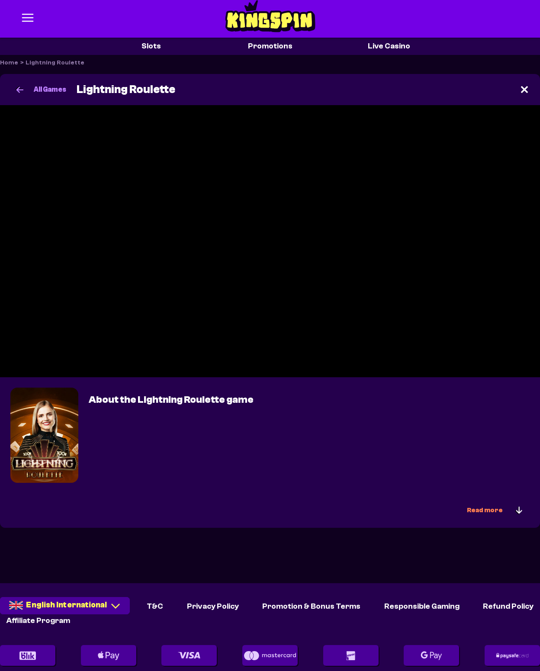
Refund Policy (508, 606)
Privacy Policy (213, 606)
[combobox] (65, 608)
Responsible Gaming (422, 606)
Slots (151, 46)
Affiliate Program (38, 620)
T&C (155, 606)
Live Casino (389, 46)
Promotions (270, 46)
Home (9, 62)
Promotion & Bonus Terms (311, 606)
